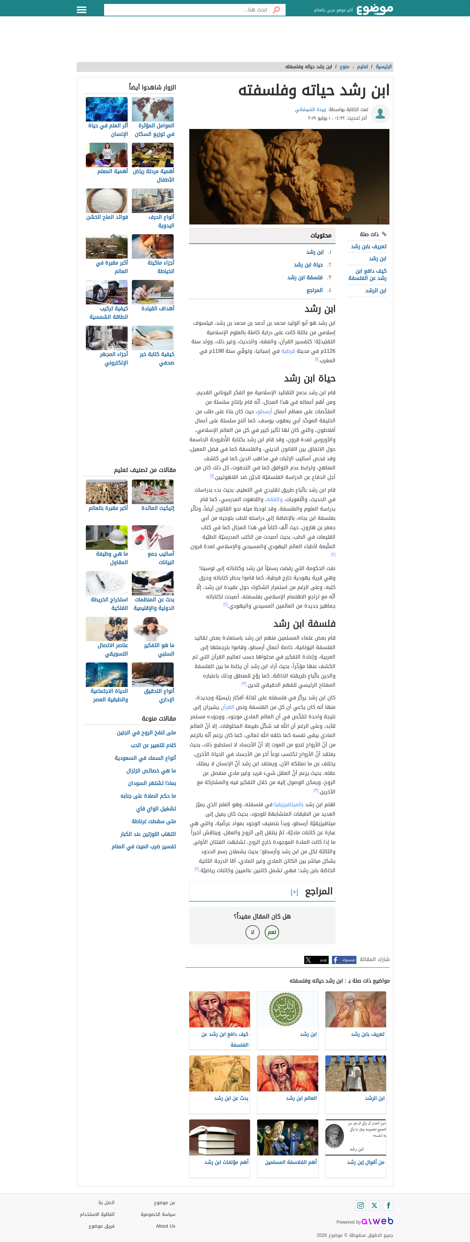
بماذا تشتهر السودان (152, 783)
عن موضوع (164, 1202)
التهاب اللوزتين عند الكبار (148, 834)
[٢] (333, 554)
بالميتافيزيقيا (289, 804)
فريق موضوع (102, 1226)
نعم (272, 932)
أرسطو (264, 411)
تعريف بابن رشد (368, 246)
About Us (165, 1226)
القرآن (227, 707)
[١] (317, 359)
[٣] (244, 683)
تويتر (323, 959)
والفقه (275, 499)
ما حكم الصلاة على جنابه (148, 796)
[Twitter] (374, 1205)
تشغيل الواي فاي (156, 809)
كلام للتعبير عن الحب (153, 745)
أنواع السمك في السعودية (145, 758)
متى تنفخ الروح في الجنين (146, 733)
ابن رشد (377, 258)
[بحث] (276, 10)
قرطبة (288, 351)
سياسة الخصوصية (158, 1214)
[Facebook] (388, 1205)
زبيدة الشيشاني (310, 109)
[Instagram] (360, 1205)
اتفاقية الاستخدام (97, 1214)
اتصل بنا (107, 1202)
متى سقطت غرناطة (154, 821)
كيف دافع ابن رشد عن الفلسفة (367, 274)
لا (252, 932)
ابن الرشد (375, 291)
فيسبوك (348, 959)
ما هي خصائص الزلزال (151, 771)
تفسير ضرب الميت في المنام (144, 847)
